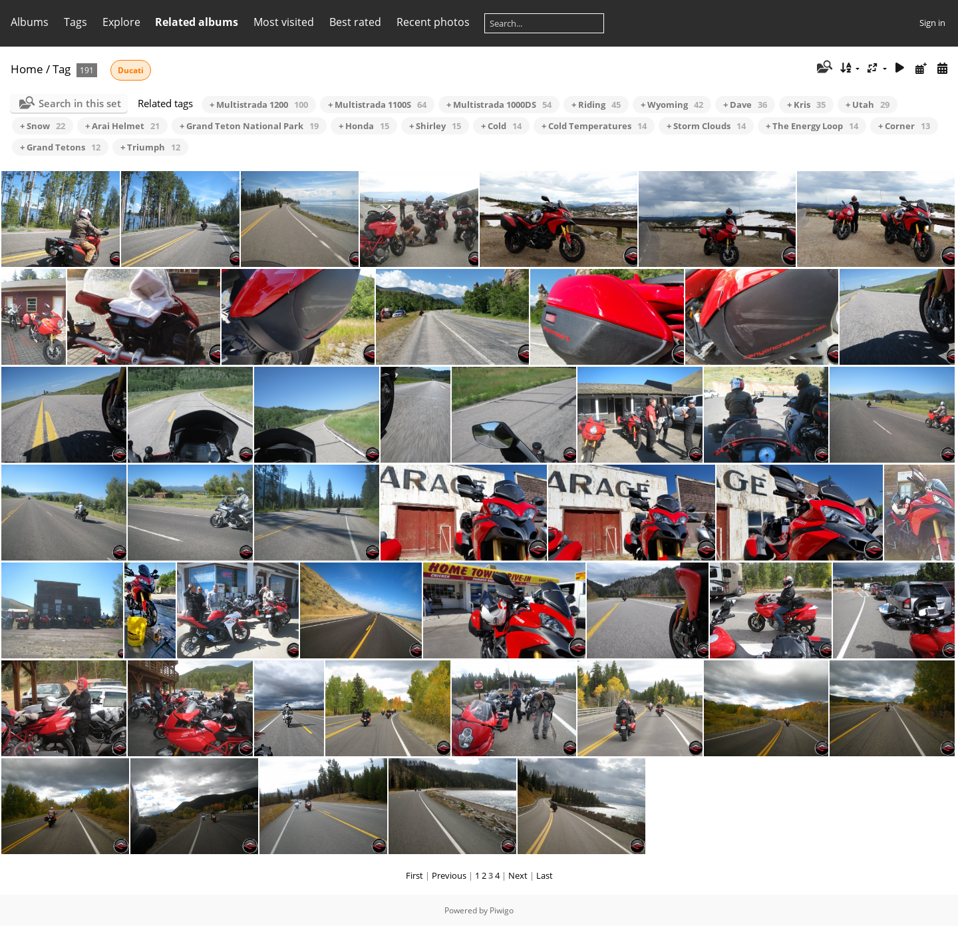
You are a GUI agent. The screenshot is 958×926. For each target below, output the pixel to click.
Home (27, 69)
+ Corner (904, 126)
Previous (449, 875)
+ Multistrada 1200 (259, 105)
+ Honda (364, 126)
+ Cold (501, 126)
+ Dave (745, 105)
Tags (75, 22)
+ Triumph (150, 147)
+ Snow (42, 126)
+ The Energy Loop (812, 126)
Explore (121, 22)
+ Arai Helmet (122, 126)
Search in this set (80, 103)
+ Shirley (435, 126)
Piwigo (502, 910)
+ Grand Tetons (60, 147)
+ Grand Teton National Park (249, 126)
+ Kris (806, 105)
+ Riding (596, 105)
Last (544, 875)
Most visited (283, 22)
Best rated (355, 22)
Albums (30, 22)
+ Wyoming (672, 105)
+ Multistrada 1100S (377, 105)
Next (518, 875)
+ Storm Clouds (706, 126)
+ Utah (867, 105)
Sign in (932, 23)
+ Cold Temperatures (594, 126)
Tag (62, 69)
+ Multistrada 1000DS (499, 105)
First (414, 875)
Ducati (131, 70)
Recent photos (433, 22)
